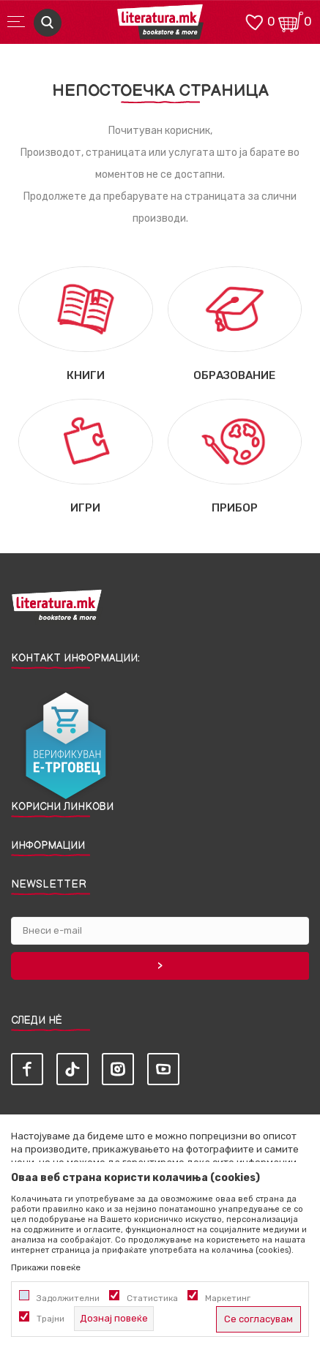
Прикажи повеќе (46, 1267)
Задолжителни (68, 1298)
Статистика (152, 1298)
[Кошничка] (290, 20)
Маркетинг (227, 1298)
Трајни (50, 1318)
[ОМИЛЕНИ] (254, 20)
